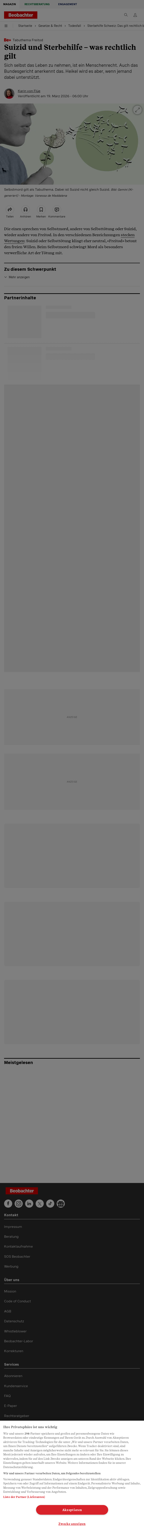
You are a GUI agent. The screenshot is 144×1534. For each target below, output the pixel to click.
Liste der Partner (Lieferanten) (24, 1497)
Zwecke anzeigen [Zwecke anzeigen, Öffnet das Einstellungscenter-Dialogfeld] (72, 1524)
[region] (72, 1477)
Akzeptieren (72, 1510)
